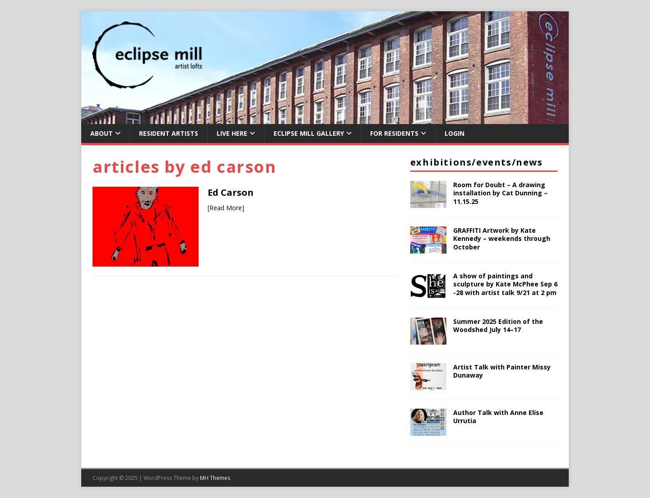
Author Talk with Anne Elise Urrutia (498, 416)
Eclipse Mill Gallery (309, 133)
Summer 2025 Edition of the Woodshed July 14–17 (498, 325)
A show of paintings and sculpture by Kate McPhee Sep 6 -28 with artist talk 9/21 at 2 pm (505, 284)
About (101, 133)
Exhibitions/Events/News (476, 162)
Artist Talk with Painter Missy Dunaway (502, 371)
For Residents (394, 133)
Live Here (232, 133)
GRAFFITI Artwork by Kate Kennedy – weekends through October (501, 238)
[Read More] (226, 207)
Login (454, 133)
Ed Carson (231, 192)
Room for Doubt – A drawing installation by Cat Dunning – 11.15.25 (500, 192)
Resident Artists (168, 133)
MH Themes (215, 478)
